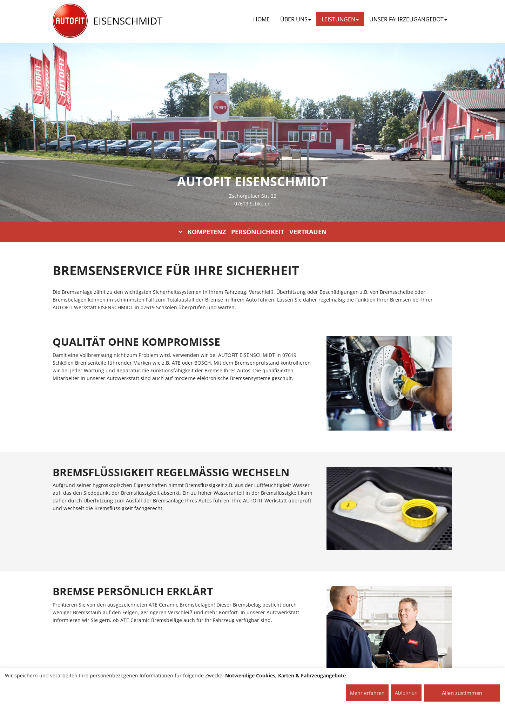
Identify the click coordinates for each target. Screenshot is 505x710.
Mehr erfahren (367, 693)
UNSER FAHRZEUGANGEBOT (408, 19)
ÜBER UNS (295, 19)
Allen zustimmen (462, 692)
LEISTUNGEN (340, 19)
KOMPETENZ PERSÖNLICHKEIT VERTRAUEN (253, 232)
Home (261, 19)
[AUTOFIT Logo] (70, 21)
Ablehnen (406, 692)
